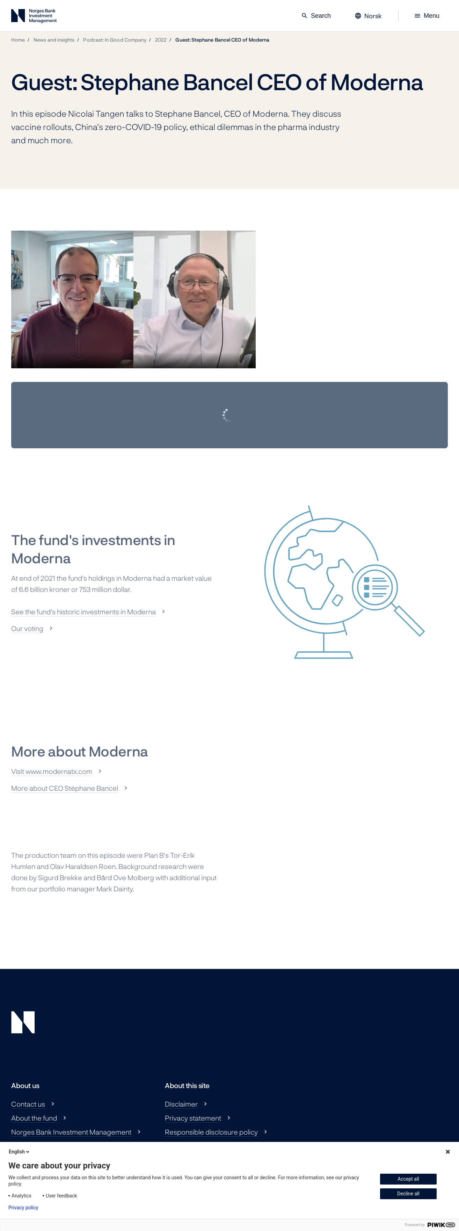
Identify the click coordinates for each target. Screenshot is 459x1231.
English (19, 1151)
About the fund (34, 1118)
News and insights (54, 40)
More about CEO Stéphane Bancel (64, 788)
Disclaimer (181, 1104)
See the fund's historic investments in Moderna (83, 611)
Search (316, 15)
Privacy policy (23, 1207)
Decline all (408, 1193)
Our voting (27, 628)
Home (18, 40)
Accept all (408, 1179)
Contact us (28, 1104)
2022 (161, 40)
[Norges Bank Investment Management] (34, 17)
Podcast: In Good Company (114, 40)
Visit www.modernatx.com (51, 771)
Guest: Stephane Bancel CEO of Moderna (222, 40)
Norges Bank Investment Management (71, 1132)
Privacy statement (193, 1118)
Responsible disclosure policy (211, 1132)
